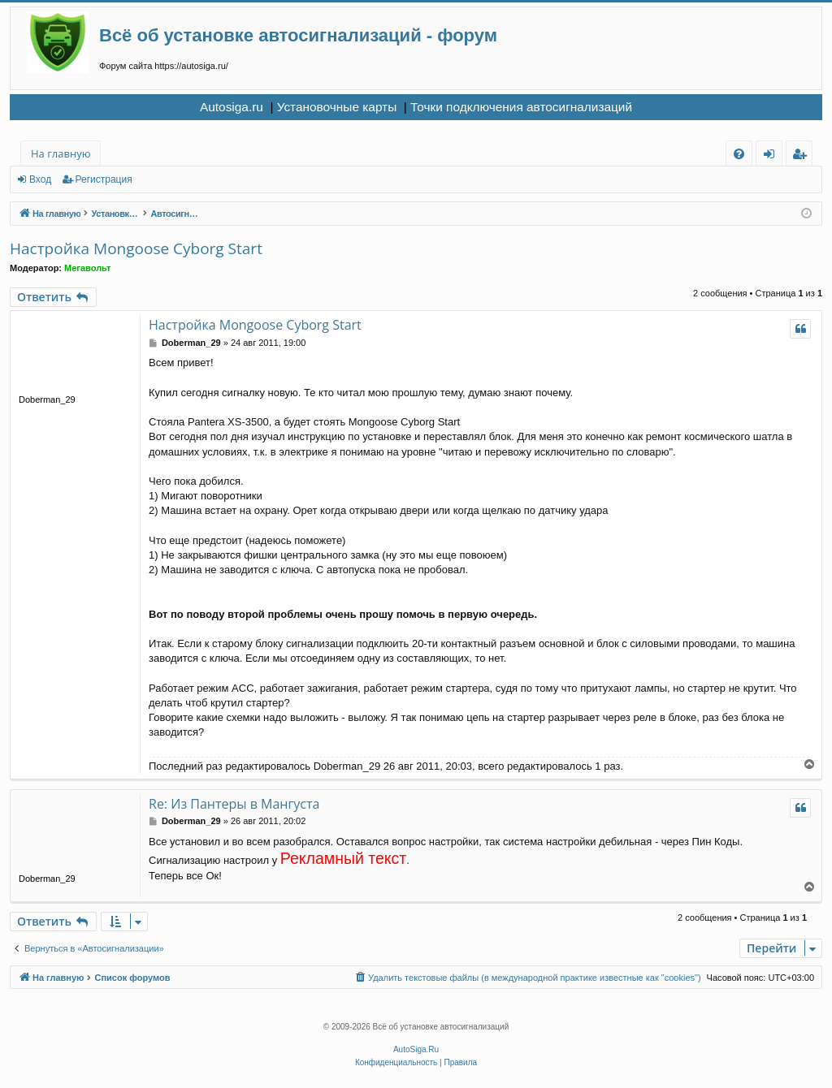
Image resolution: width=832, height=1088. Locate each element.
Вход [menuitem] (772, 156)
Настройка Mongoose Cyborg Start (136, 248)
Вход (40, 179)
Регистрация (104, 179)
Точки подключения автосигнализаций (521, 107)
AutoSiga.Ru (416, 1049)
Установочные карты (337, 107)
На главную (60, 153)
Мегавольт (87, 268)
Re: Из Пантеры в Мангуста (234, 804)
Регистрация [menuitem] (803, 156)
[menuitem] (739, 153)
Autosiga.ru (231, 107)
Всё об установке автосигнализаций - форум (298, 35)
